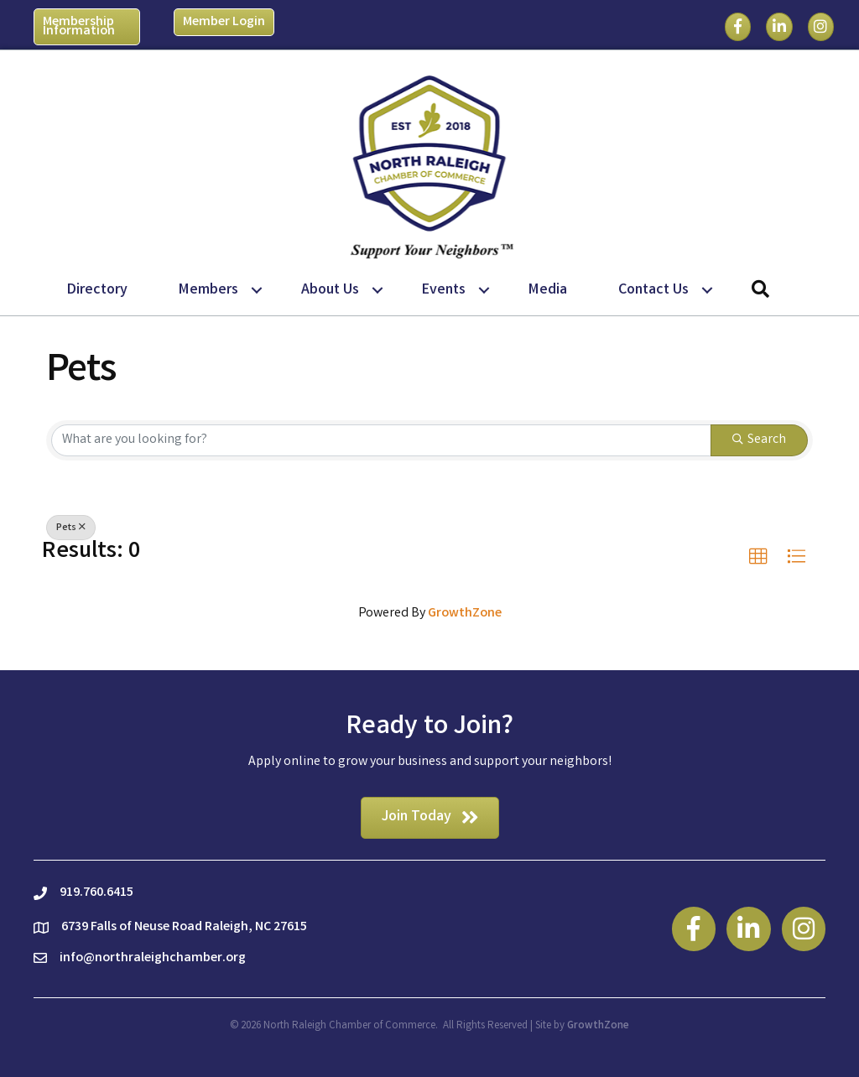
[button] (758, 557)
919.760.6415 (96, 893)
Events (444, 290)
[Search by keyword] (381, 440)
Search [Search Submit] (759, 440)
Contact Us (653, 290)
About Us (330, 290)
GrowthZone (465, 613)
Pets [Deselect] (71, 528)
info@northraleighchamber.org (153, 958)
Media (547, 290)
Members (208, 290)
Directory (97, 290)
